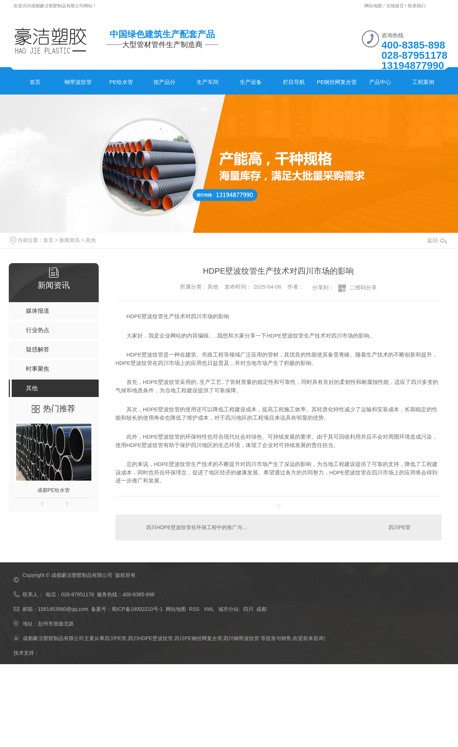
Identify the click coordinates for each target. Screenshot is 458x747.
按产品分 (164, 82)
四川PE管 (400, 527)
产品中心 (380, 82)
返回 (437, 240)
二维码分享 (363, 287)
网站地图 (176, 609)
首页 (35, 82)
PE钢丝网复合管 (337, 82)
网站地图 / (375, 5)
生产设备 (251, 82)
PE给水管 (121, 82)
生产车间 (208, 82)
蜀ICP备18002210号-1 (137, 609)
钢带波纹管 (78, 82)
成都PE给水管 (53, 490)
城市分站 (228, 609)
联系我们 (416, 5)
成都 (261, 609)
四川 (248, 609)
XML (209, 609)
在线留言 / (397, 5)
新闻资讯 (69, 240)
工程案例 (423, 82)
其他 (91, 240)
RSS (195, 609)
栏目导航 (294, 82)
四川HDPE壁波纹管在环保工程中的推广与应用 (196, 527)
